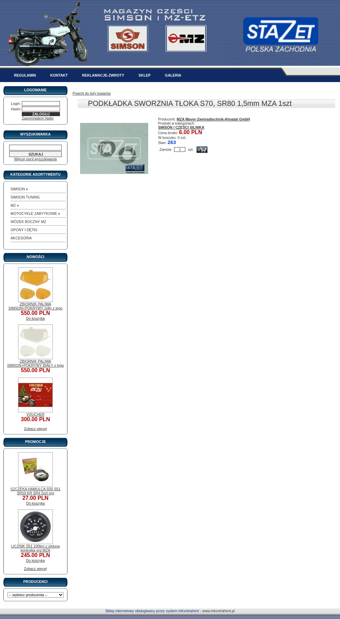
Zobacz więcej (35, 429)
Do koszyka (35, 318)
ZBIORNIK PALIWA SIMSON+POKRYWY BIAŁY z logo (35, 363)
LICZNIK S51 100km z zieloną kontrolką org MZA (35, 548)
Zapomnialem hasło (37, 118)
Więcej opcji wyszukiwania (35, 159)
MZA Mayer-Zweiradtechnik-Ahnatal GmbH (213, 119)
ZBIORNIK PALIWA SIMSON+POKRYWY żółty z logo (36, 306)
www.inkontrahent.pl (218, 611)
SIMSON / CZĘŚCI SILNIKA (181, 127)
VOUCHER (35, 414)
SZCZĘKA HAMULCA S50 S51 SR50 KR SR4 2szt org (36, 491)
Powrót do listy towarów (92, 93)
